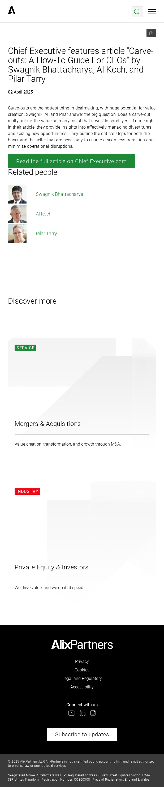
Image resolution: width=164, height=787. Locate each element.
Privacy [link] (82, 661)
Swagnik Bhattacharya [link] (45, 194)
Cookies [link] (82, 669)
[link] (11, 11)
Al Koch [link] (29, 214)
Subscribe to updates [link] (82, 734)
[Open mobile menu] (152, 11)
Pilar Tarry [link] (32, 233)
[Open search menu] (137, 11)
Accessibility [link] (82, 686)
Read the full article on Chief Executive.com (71, 161)
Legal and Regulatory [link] (82, 678)
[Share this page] (151, 33)
